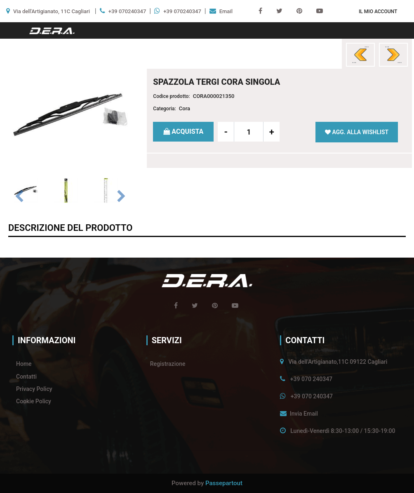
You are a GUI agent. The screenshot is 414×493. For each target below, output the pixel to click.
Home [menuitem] (24, 363)
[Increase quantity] (271, 132)
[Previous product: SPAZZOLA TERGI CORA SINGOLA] (360, 55)
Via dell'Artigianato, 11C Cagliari (51, 11)
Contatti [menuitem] (26, 376)
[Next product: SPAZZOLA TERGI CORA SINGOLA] (393, 55)
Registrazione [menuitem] (168, 363)
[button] (70, 115)
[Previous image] (19, 196)
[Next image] (122, 196)
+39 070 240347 (311, 379)
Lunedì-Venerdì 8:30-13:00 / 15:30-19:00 (342, 431)
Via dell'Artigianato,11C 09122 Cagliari (337, 361)
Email (226, 11)
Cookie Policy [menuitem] (33, 401)
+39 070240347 (127, 11)
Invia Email (304, 413)
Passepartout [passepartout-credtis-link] (223, 483)
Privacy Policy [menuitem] (34, 389)
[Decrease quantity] (226, 132)
